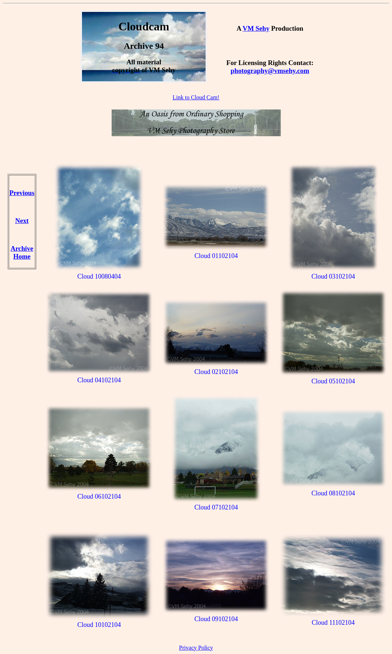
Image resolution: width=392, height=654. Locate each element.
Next (22, 220)
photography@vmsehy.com (270, 70)
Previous (21, 193)
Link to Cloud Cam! (196, 97)
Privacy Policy (196, 648)
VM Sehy (255, 28)
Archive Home (21, 252)
